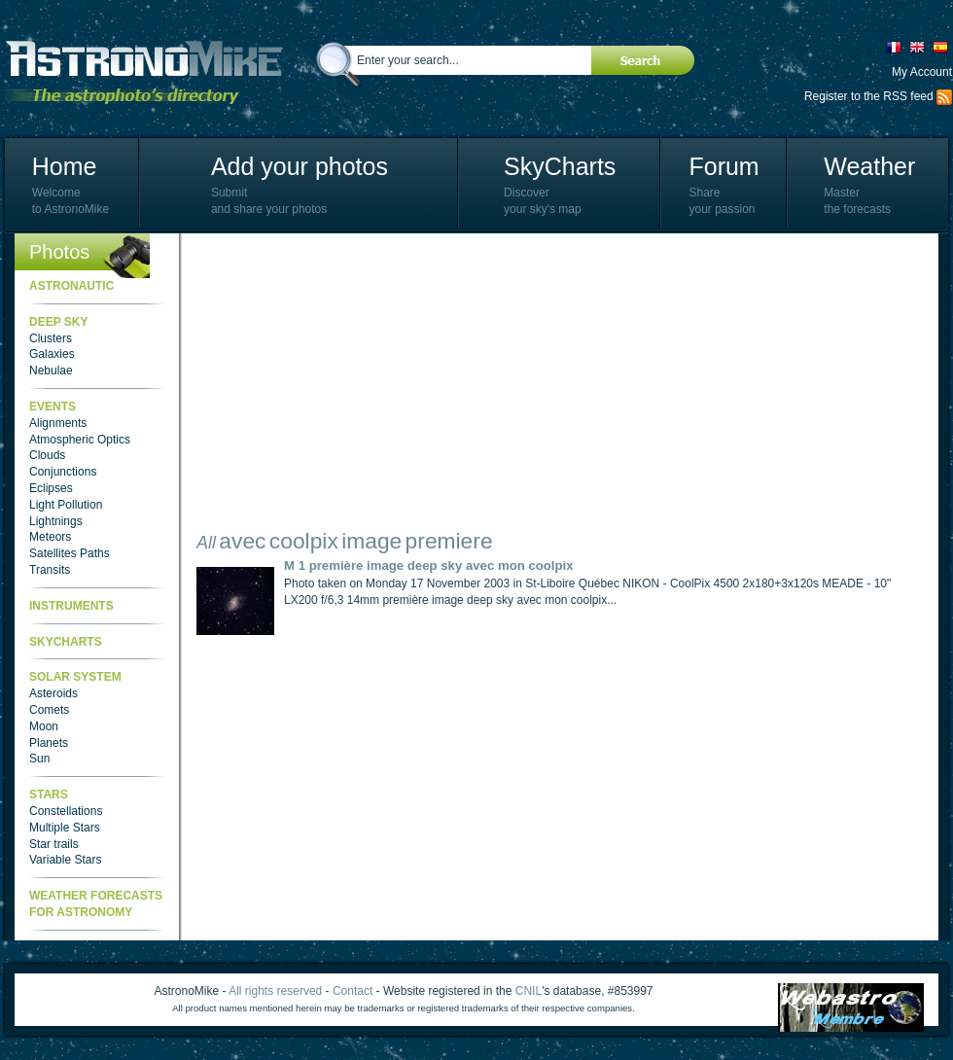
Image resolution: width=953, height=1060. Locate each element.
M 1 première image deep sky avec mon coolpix (429, 565)
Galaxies (52, 354)
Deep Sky (58, 322)
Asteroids (53, 693)
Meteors (50, 537)
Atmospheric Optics (79, 439)
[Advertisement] (472, 384)
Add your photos (299, 166)
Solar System (75, 677)
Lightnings (56, 521)
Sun (39, 758)
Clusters (50, 338)
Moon (43, 726)
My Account (922, 72)
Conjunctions (62, 471)
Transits (49, 570)
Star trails (54, 844)
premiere (449, 540)
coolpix (303, 540)
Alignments (58, 423)
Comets (49, 710)
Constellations (65, 811)
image (371, 540)
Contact (352, 991)
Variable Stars (65, 859)
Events (52, 406)
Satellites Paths (69, 553)
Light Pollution (65, 505)
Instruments (71, 606)
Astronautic (71, 286)
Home (64, 166)
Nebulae (51, 370)
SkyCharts (560, 166)
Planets (48, 743)
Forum (723, 166)
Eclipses (51, 488)
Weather (869, 166)
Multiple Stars (64, 827)
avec (242, 540)
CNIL (528, 991)
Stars (48, 794)
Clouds (47, 455)
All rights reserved (275, 991)
